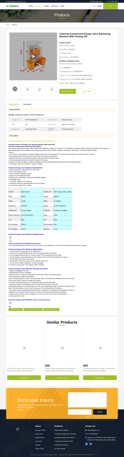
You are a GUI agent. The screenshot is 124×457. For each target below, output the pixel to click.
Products (38, 6)
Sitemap (37, 445)
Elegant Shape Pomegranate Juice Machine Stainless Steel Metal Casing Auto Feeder (60, 370)
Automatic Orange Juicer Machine (64, 437)
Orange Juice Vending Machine (63, 441)
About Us (54, 6)
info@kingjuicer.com (96, 1)
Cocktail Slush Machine (61, 445)
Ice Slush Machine (59, 448)
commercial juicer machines (33, 309)
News (62, 6)
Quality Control (39, 437)
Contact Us (38, 441)
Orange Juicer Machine (61, 430)
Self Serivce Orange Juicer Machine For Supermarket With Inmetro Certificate (21, 370)
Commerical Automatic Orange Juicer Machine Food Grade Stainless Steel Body (99, 370)
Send (99, 412)
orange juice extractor (51, 309)
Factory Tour (39, 434)
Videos (46, 6)
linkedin (86, 443)
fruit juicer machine (15, 309)
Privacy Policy (39, 448)
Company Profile (40, 430)
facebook (90, 443)
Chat (110, 6)
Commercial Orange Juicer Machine (65, 434)
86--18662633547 (112, 1)
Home (31, 6)
